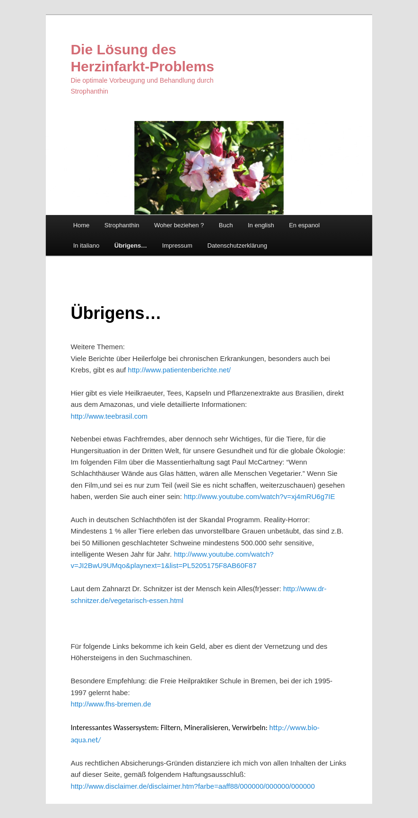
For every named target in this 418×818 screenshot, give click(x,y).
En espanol (304, 225)
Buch (226, 225)
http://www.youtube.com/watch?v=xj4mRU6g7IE (259, 496)
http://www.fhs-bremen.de (110, 704)
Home (81, 225)
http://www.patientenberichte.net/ (179, 370)
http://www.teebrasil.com (109, 416)
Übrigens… (130, 245)
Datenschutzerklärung (237, 245)
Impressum (177, 245)
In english (261, 225)
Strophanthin (121, 225)
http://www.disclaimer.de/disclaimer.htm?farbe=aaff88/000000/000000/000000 (192, 786)
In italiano (86, 245)
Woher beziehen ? (179, 225)
